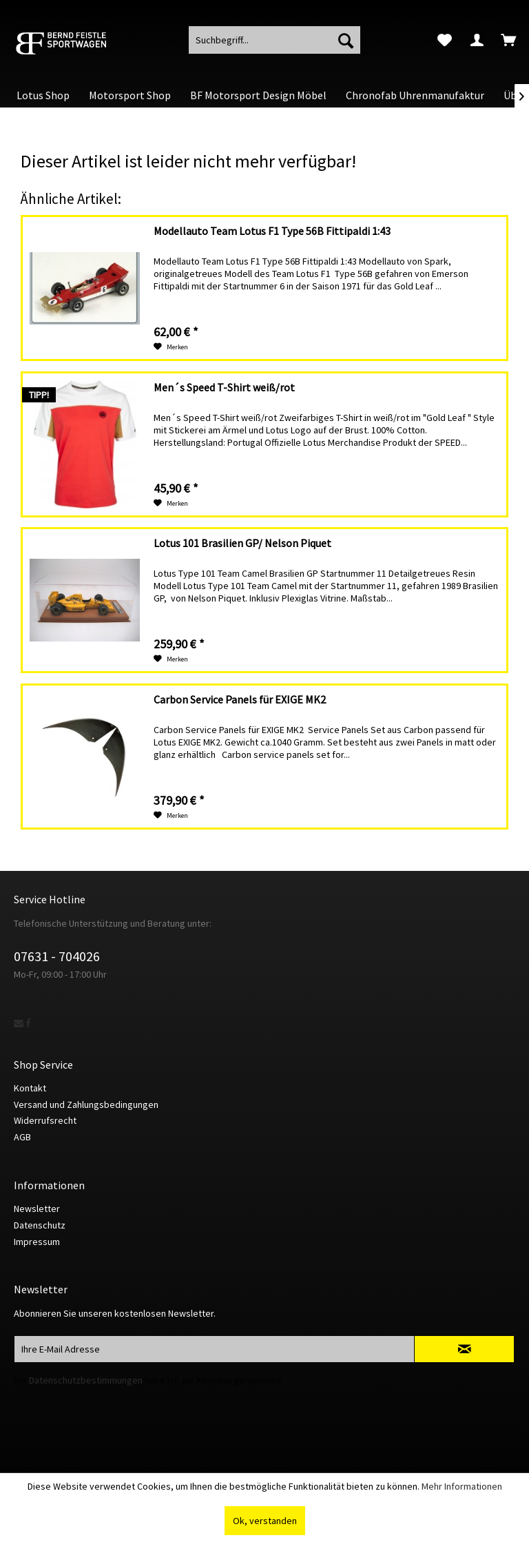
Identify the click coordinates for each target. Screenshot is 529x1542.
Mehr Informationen (462, 1486)
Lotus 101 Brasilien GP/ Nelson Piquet (242, 543)
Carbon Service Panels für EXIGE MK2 (240, 699)
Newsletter (37, 1208)
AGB (22, 1137)
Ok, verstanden (265, 1520)
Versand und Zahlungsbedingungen (86, 1104)
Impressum (37, 1241)
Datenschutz (39, 1225)
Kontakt (30, 1088)
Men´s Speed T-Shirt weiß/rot (224, 387)
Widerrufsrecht (45, 1120)
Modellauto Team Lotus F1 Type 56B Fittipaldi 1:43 (272, 231)
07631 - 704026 (57, 956)
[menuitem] (444, 40)
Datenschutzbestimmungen (86, 1380)
